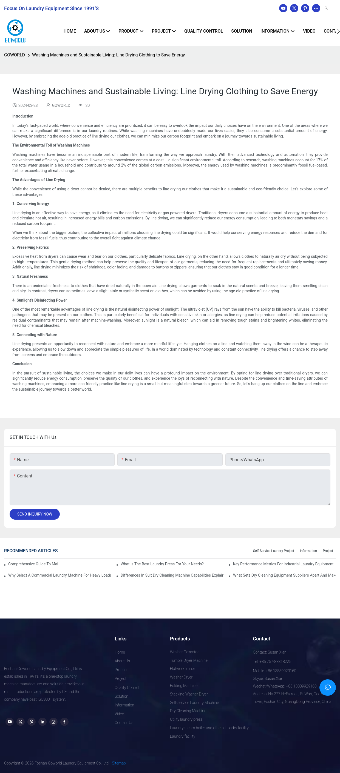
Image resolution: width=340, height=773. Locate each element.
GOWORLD (14, 55)
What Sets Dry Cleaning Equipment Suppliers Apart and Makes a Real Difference (284, 575)
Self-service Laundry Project (273, 551)
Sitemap (119, 763)
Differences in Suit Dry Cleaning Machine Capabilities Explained (172, 575)
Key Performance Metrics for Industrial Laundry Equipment (283, 564)
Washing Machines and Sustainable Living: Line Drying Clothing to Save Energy (108, 55)
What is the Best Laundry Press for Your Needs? (162, 564)
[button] (338, 31)
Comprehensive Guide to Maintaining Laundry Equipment (33, 564)
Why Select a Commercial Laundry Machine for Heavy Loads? (59, 575)
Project (328, 551)
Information (308, 551)
